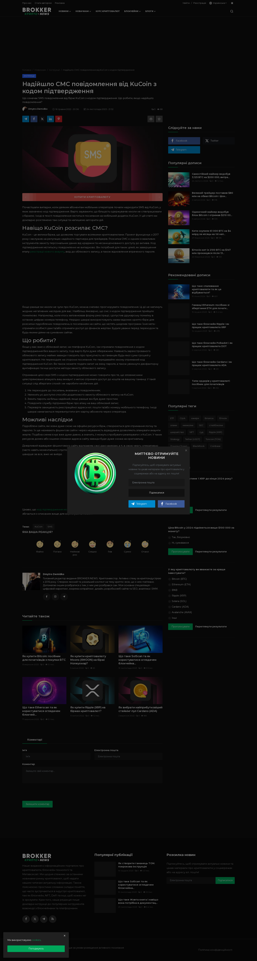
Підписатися (156, 492)
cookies (36, 940)
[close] (64, 935)
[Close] (186, 450)
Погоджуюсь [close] (36, 948)
